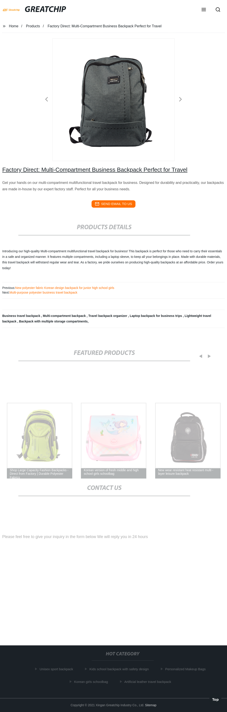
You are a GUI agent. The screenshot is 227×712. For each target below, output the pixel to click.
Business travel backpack (21, 316)
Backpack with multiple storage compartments (53, 321)
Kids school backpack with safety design (120, 669)
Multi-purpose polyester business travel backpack (43, 292)
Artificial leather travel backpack (148, 682)
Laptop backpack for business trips (156, 316)
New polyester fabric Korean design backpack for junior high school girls (64, 288)
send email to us (113, 204)
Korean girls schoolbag (92, 682)
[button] (203, 10)
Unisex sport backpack (57, 669)
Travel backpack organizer (108, 316)
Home (13, 26)
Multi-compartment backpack (65, 316)
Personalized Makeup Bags (186, 669)
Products (33, 26)
